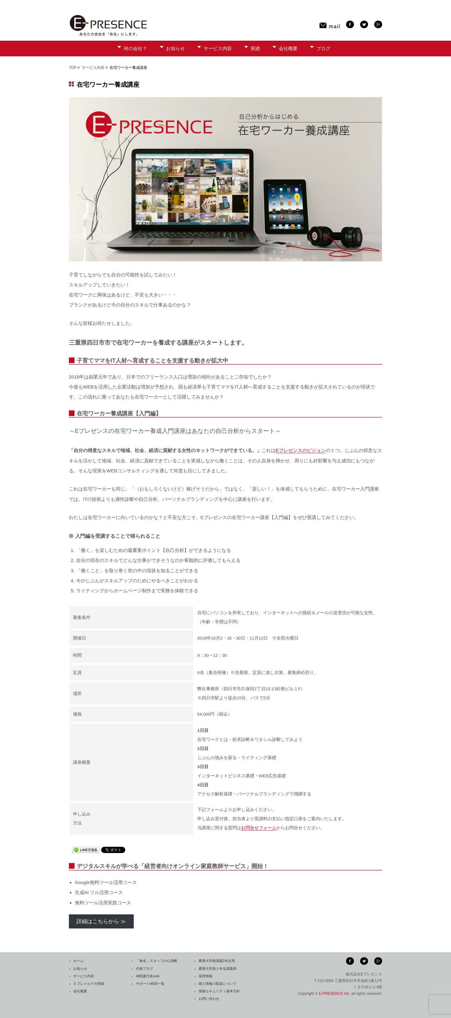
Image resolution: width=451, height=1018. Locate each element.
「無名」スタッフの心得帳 (156, 961)
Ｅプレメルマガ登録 (88, 983)
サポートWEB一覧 (150, 983)
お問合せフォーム (258, 827)
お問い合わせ (209, 998)
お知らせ (175, 48)
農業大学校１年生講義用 (217, 968)
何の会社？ (135, 48)
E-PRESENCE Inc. (334, 993)
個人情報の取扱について (217, 983)
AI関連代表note (148, 976)
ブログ (323, 48)
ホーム (78, 961)
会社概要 (288, 48)
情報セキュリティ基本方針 (219, 991)
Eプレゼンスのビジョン (301, 450)
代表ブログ (144, 968)
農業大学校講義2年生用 (217, 961)
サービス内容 (218, 48)
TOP (72, 67)
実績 (255, 48)
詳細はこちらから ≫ (101, 921)
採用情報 (205, 976)
